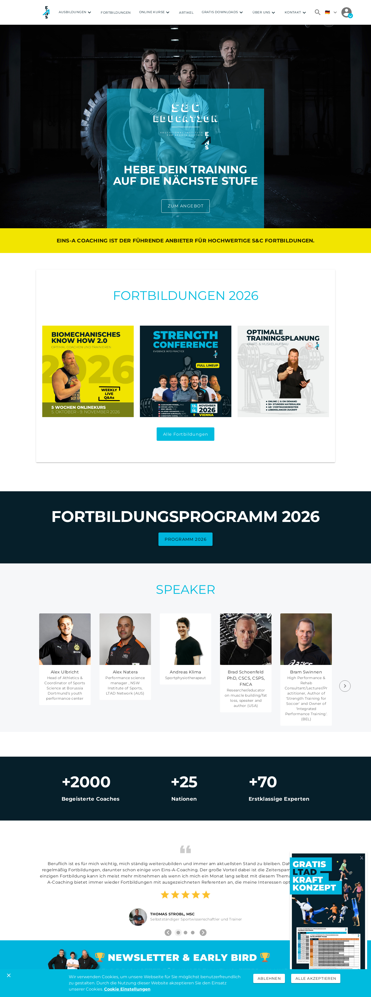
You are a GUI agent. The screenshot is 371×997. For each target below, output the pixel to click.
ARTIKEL (186, 12)
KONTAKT (296, 13)
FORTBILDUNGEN (116, 12)
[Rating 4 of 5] (196, 895)
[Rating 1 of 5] (165, 895)
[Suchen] (317, 12)
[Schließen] (8, 975)
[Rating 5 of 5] (206, 895)
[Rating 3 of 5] (185, 895)
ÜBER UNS (264, 13)
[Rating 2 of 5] (175, 895)
